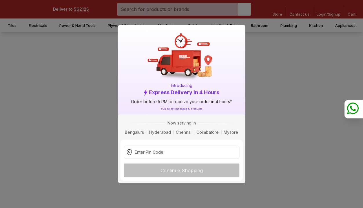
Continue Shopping (181, 170)
